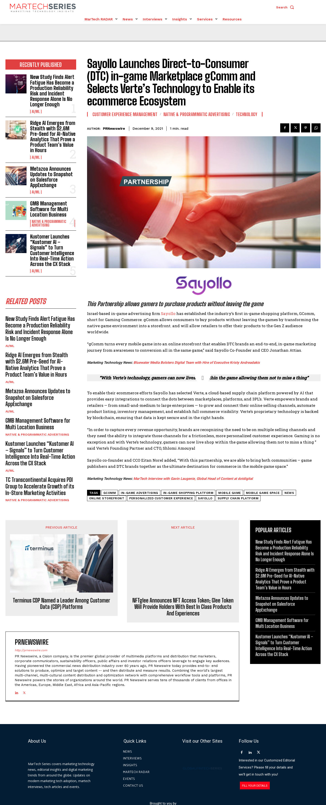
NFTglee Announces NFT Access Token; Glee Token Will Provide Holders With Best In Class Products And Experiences (183, 567)
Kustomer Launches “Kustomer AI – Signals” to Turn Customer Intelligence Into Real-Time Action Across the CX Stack (52, 250)
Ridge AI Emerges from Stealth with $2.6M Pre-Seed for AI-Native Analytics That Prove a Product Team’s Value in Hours (52, 137)
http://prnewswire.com (31, 610)
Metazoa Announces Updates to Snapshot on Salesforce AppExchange (51, 177)
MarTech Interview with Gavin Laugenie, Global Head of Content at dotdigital (193, 479)
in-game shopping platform (188, 493)
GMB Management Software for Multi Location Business (49, 208)
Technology (246, 114)
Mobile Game (229, 493)
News (289, 493)
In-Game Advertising (139, 493)
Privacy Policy (204, 784)
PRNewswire (114, 129)
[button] (286, 7)
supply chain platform (238, 498)
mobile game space (263, 493)
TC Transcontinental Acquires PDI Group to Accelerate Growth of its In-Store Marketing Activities (39, 486)
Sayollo (168, 313)
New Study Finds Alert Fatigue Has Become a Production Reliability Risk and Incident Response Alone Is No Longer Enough (52, 90)
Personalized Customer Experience (161, 498)
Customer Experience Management (125, 114)
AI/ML (36, 111)
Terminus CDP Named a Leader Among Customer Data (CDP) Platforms (61, 550)
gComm (109, 493)
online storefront (106, 498)
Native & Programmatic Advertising (49, 223)
